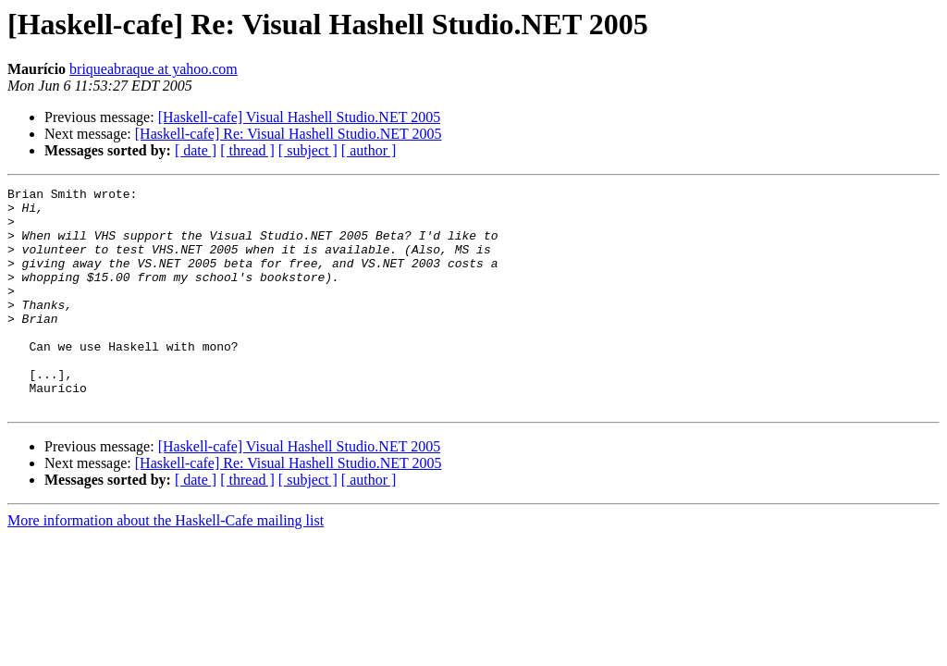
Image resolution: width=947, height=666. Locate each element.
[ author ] (369, 150)
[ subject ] (308, 150)
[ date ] (195, 150)
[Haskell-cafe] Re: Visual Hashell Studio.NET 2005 (288, 134)
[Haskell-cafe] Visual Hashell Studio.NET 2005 (299, 117)
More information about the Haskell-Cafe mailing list (165, 565)
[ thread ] (247, 150)
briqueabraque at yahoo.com (153, 69)
